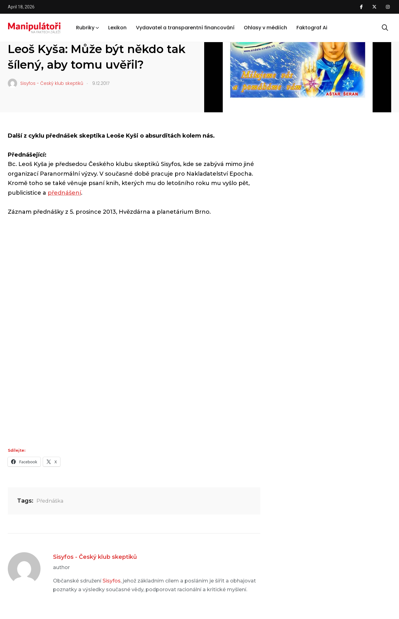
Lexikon (117, 27)
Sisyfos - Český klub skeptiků (95, 556)
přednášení (64, 192)
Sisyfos (112, 581)
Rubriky (85, 27)
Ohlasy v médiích (265, 27)
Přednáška (49, 501)
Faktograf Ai (311, 27)
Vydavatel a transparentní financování (185, 27)
